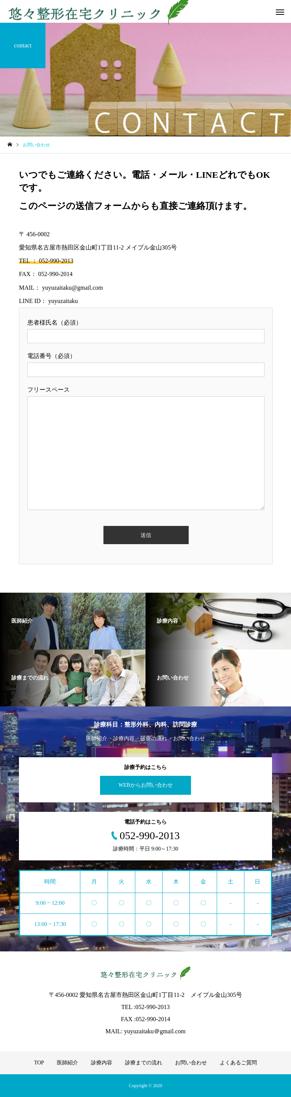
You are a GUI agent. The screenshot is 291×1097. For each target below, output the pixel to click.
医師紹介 (67, 1063)
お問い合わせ (191, 1063)
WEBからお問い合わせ (145, 785)
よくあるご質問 (238, 1063)
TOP (39, 1063)
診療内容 (101, 1063)
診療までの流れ (143, 1063)
